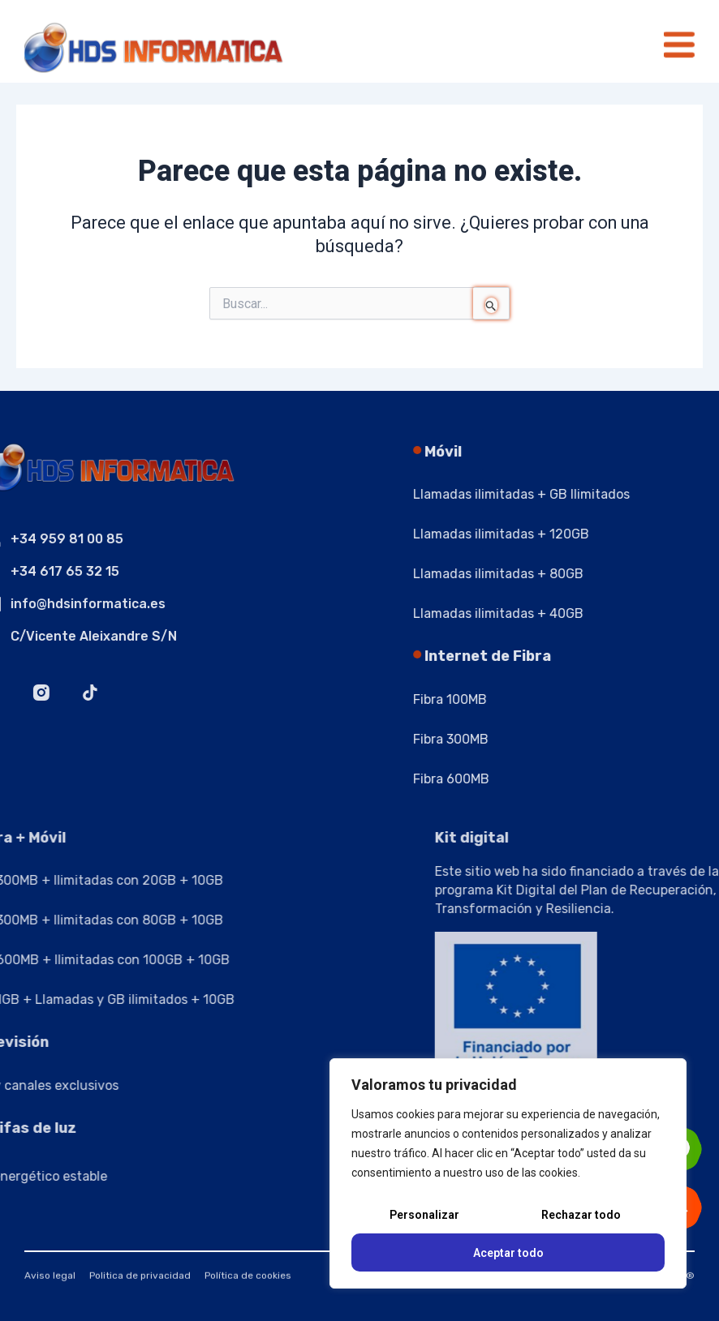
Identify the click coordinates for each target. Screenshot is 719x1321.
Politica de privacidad (140, 1282)
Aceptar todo (508, 1252)
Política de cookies (248, 1282)
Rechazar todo (581, 1214)
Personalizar (424, 1214)
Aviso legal (49, 1282)
